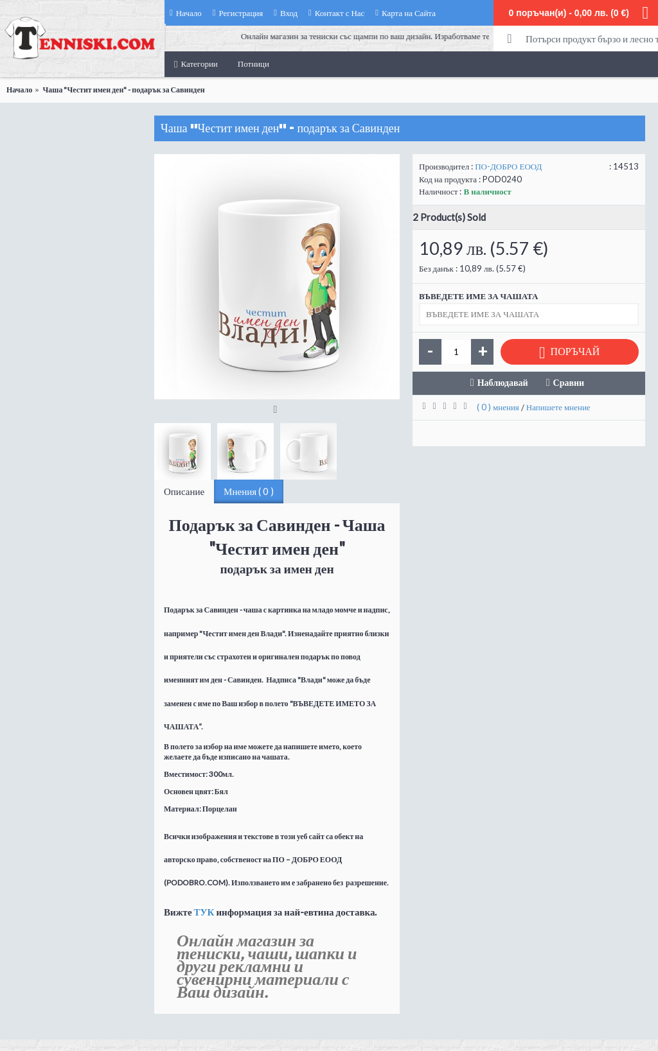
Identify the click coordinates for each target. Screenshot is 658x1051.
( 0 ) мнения (498, 407)
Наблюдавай (502, 382)
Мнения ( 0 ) (249, 491)
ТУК (204, 911)
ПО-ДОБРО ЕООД (508, 166)
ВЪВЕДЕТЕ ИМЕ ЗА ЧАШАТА (478, 296)
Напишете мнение (558, 407)
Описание (184, 491)
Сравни (569, 382)
